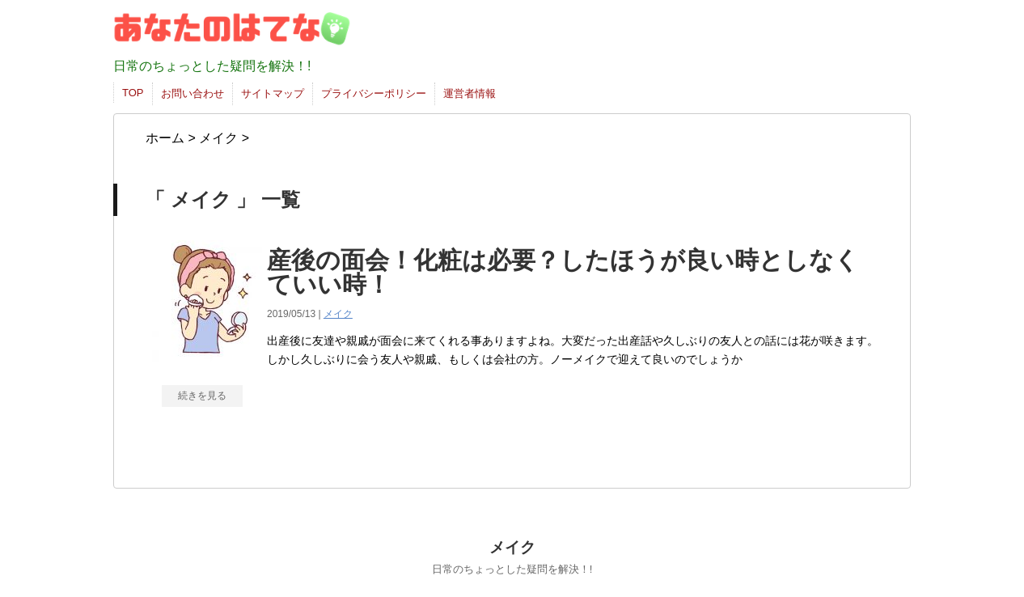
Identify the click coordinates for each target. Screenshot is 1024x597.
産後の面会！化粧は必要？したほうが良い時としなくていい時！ (563, 272)
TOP (133, 93)
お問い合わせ (192, 93)
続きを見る (202, 395)
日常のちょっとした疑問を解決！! (512, 569)
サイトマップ (272, 93)
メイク (338, 314)
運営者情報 (469, 93)
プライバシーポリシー (373, 93)
